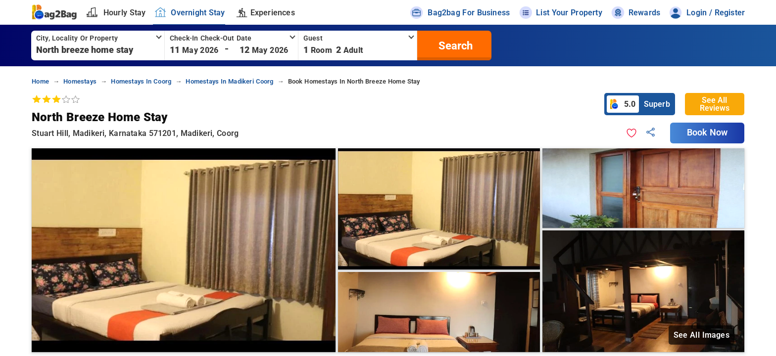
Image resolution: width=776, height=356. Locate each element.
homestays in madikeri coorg (229, 81)
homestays (80, 81)
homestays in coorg (141, 81)
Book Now (707, 132)
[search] (454, 45)
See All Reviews (714, 104)
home (40, 81)
